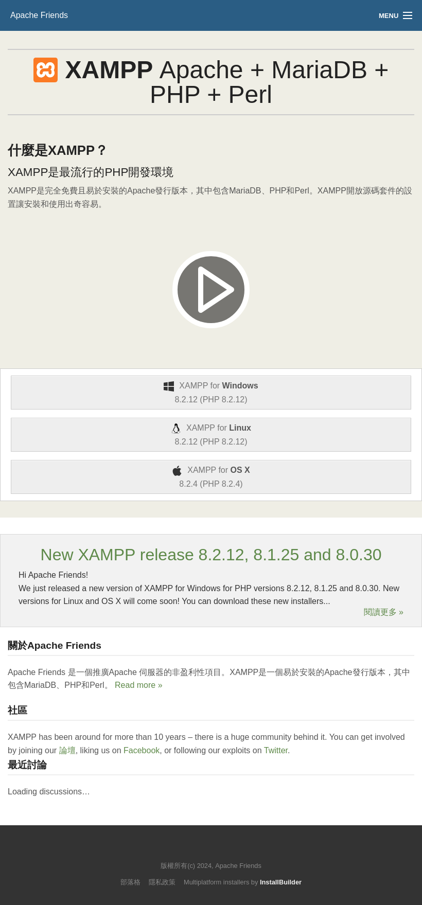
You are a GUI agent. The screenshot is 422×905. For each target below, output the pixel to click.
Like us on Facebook (218, 850)
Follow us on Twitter (201, 850)
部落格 (130, 882)
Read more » (139, 685)
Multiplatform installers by (243, 882)
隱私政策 (162, 882)
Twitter (276, 750)
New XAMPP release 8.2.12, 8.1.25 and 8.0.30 (211, 554)
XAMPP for (211, 392)
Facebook (142, 750)
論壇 (67, 750)
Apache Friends (39, 15)
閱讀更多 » (383, 612)
